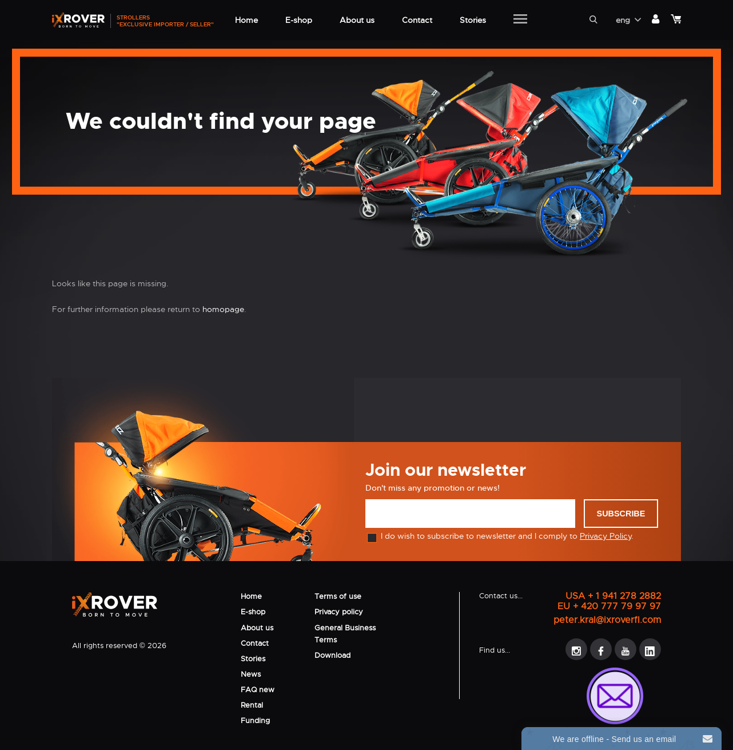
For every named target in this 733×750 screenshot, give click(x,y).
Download (332, 655)
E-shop (253, 612)
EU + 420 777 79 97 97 (609, 606)
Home (251, 596)
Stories (253, 659)
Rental (252, 705)
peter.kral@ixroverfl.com (607, 619)
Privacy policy (338, 612)
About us (257, 628)
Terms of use (337, 596)
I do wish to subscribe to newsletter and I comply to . (499, 536)
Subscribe (621, 513)
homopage (223, 309)
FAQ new (257, 689)
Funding (255, 720)
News (251, 674)
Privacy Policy (605, 536)
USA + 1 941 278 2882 (613, 596)
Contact (255, 643)
